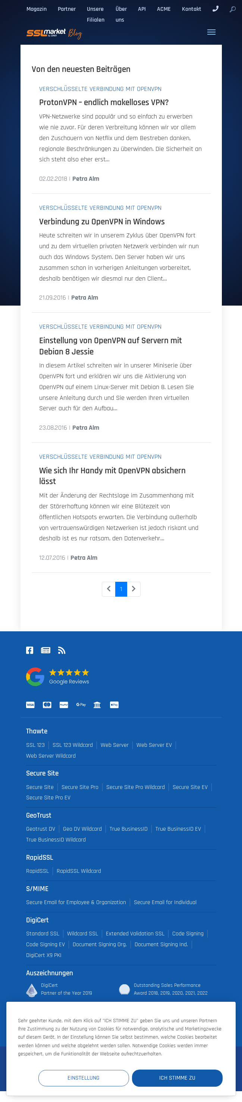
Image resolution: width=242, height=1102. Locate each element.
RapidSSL (37, 871)
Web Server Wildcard (51, 756)
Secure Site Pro (80, 787)
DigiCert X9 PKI (44, 955)
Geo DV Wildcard (82, 829)
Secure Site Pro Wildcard (135, 787)
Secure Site (40, 787)
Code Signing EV (45, 944)
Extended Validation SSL (135, 934)
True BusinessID (129, 829)
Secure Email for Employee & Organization (76, 902)
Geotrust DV (40, 829)
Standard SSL (42, 934)
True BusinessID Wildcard (56, 840)
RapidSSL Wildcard (79, 871)
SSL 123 (35, 745)
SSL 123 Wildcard (73, 745)
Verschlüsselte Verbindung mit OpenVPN (100, 89)
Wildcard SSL (82, 934)
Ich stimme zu (178, 1078)
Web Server (115, 745)
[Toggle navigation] (211, 32)
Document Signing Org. (100, 944)
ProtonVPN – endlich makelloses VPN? (104, 102)
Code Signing (188, 934)
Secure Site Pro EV (48, 798)
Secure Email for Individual (165, 902)
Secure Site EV (190, 787)
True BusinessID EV (178, 829)
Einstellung (85, 1078)
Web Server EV (154, 745)
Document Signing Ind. (161, 944)
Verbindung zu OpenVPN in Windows (102, 222)
